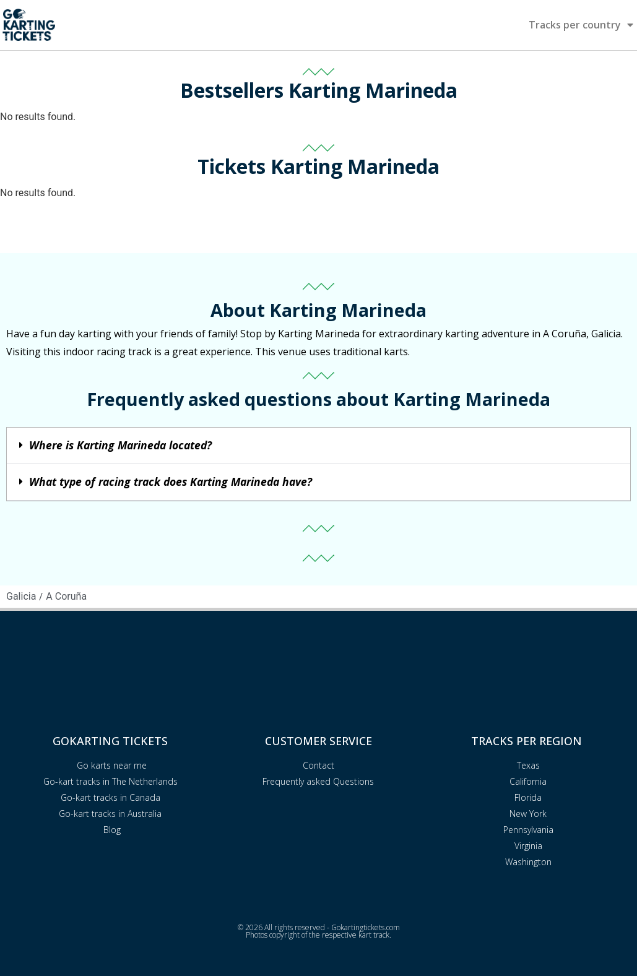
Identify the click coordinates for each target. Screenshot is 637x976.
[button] (318, 446)
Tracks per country (581, 25)
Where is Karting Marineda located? (120, 445)
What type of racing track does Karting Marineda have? (170, 481)
